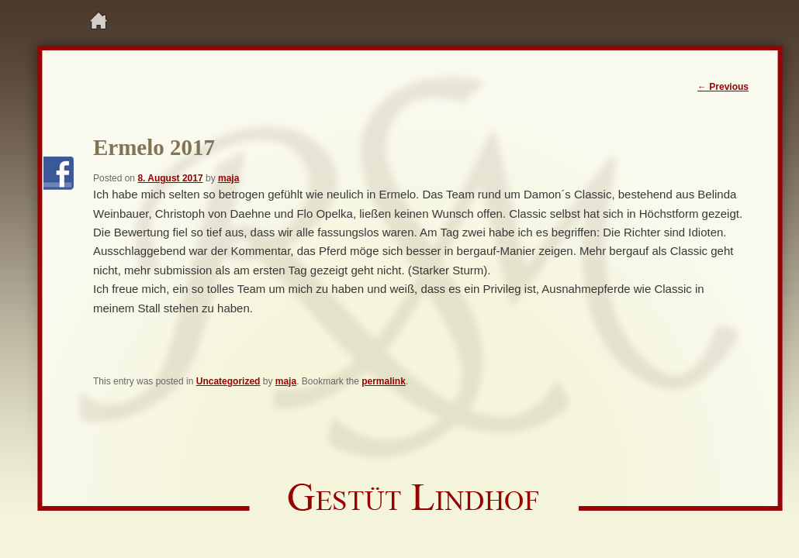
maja (228, 178)
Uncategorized (228, 381)
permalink (383, 381)
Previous (723, 86)
